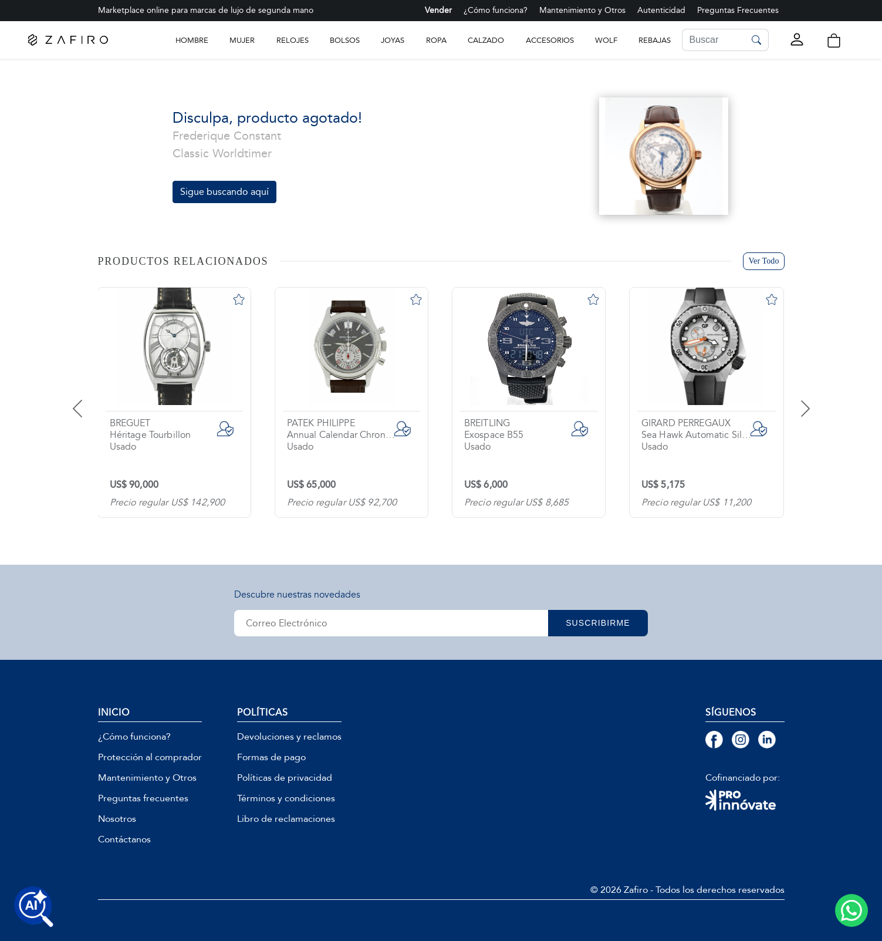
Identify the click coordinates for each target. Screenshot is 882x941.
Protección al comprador (150, 757)
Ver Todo (763, 261)
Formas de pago (271, 757)
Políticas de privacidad (284, 778)
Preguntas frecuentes (143, 798)
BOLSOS (345, 40)
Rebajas (654, 40)
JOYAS (392, 40)
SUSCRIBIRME (598, 623)
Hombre (191, 40)
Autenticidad (661, 10)
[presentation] (92, 400)
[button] (833, 40)
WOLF (606, 40)
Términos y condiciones (286, 798)
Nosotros (117, 819)
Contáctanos (124, 839)
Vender (438, 10)
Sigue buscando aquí (224, 191)
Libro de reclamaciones (286, 819)
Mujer (242, 40)
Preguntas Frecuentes (738, 10)
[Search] (713, 40)
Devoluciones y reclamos (289, 737)
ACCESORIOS (550, 40)
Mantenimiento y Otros (582, 10)
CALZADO (486, 40)
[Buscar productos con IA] (34, 907)
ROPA (436, 40)
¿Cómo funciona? (496, 10)
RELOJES (292, 40)
